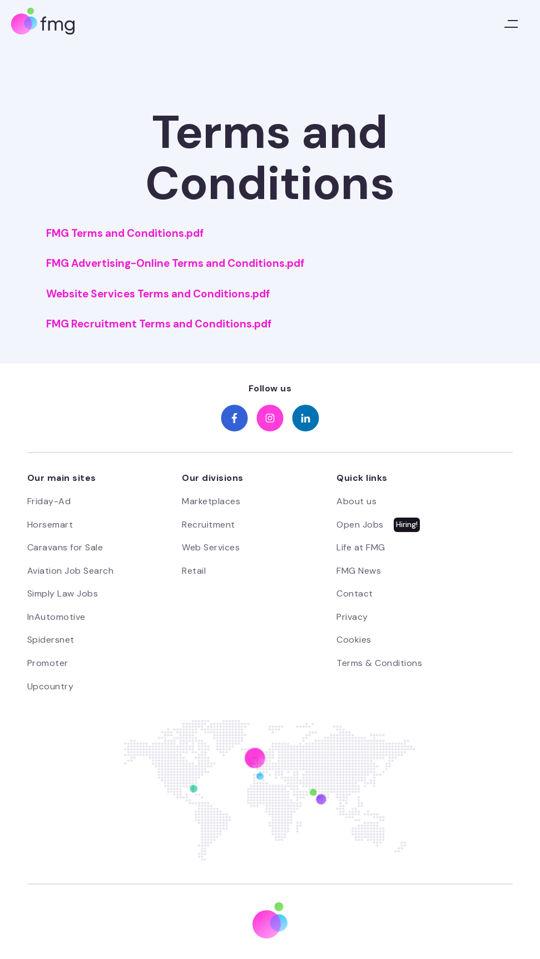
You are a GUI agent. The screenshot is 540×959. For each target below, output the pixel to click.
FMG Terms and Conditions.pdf (125, 233)
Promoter (47, 663)
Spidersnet (51, 639)
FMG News (358, 571)
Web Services (211, 547)
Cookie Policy (214, 927)
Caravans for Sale (65, 547)
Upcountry (50, 686)
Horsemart (50, 524)
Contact (354, 593)
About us (356, 501)
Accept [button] (474, 914)
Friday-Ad (49, 501)
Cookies (353, 639)
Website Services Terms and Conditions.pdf (158, 294)
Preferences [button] (314, 915)
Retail (194, 571)
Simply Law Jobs (62, 593)
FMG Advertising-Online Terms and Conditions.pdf (175, 263)
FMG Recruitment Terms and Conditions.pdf (158, 324)
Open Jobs (360, 524)
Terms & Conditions (379, 663)
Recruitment (208, 524)
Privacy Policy (54, 927)
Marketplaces (211, 501)
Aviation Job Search (70, 571)
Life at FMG (360, 547)
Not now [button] (387, 914)
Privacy (352, 617)
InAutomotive (56, 617)
